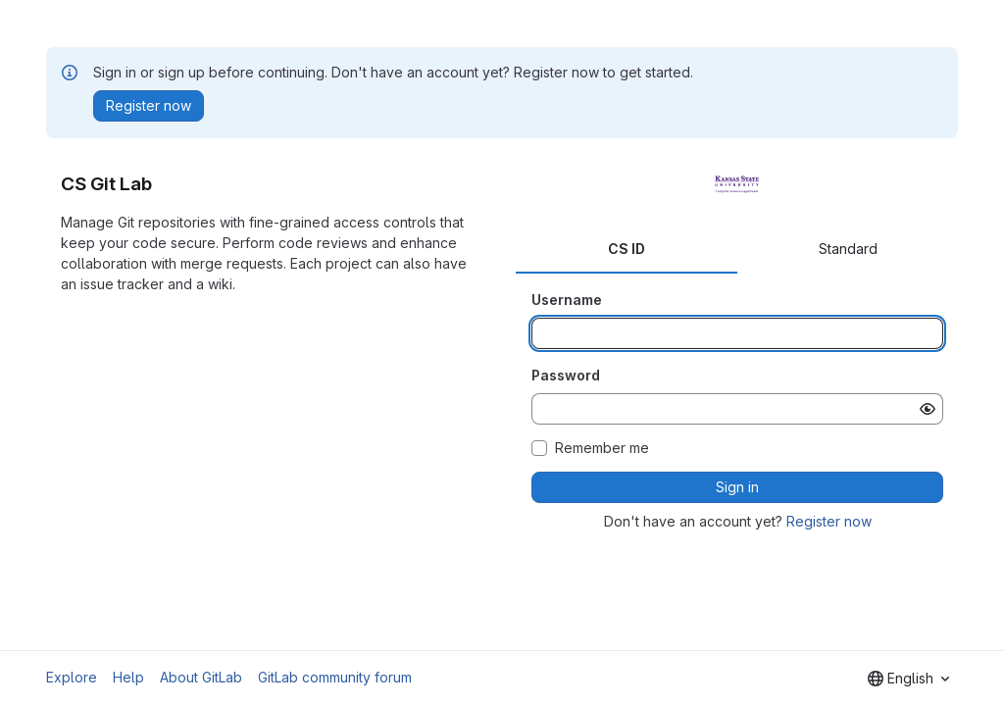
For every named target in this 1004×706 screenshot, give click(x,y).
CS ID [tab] (626, 248)
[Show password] (927, 409)
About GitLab (201, 677)
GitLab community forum (335, 677)
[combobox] (908, 678)
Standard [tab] (848, 248)
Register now (829, 521)
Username (566, 299)
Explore (71, 677)
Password (565, 375)
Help (128, 677)
